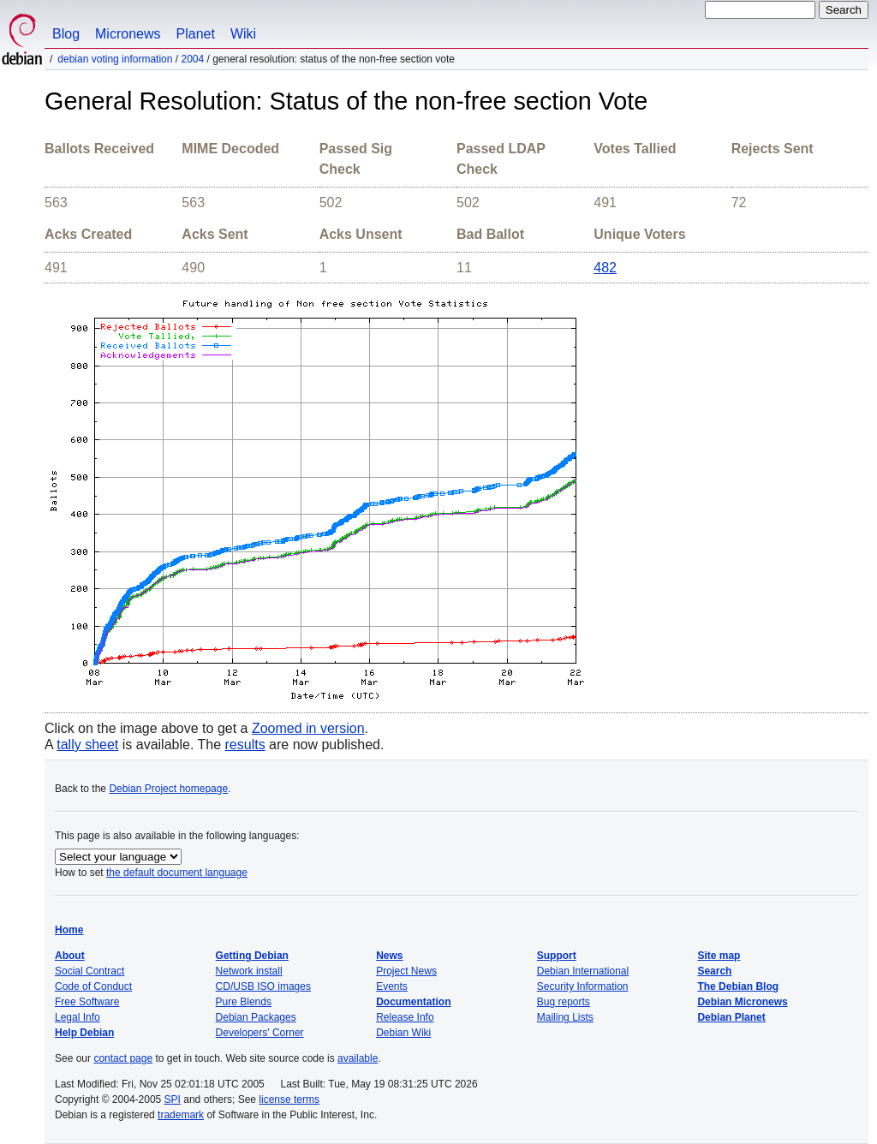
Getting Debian (252, 956)
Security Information (583, 986)
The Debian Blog (738, 986)
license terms (289, 1099)
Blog (66, 34)
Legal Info (77, 1017)
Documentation (413, 1002)
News (389, 956)
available (357, 1058)
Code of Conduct (93, 986)
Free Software (87, 1002)
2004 (192, 59)
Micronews (127, 34)
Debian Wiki (403, 1033)
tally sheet (87, 744)
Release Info (404, 1017)
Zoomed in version (308, 728)
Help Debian (84, 1033)
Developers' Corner (260, 1033)
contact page (122, 1058)
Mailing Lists (565, 1017)
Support (556, 956)
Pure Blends (243, 1002)
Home (69, 930)
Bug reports (563, 1002)
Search (714, 971)
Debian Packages (256, 1017)
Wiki (243, 34)
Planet (195, 34)
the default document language (177, 873)
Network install (249, 971)
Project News (406, 971)
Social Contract (89, 971)
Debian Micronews (742, 1002)
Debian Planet (731, 1017)
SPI (172, 1099)
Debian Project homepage (168, 789)
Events (392, 986)
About (70, 956)
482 (605, 267)
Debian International (583, 971)
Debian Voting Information (114, 59)
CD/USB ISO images (263, 986)
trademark (181, 1115)
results (245, 744)
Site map (718, 956)
